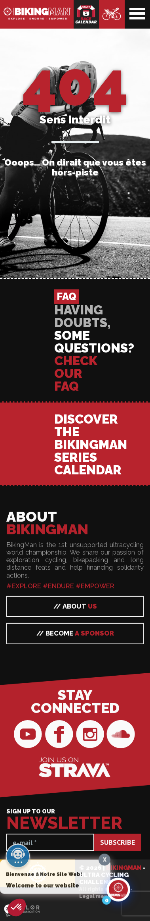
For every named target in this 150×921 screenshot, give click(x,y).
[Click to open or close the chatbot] (118, 892)
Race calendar (86, 14)
